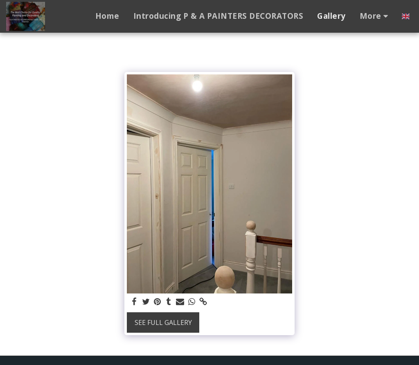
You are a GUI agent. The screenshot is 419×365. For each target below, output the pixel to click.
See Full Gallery (163, 322)
